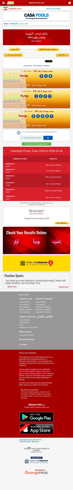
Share (25, 61)
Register (47, 66)
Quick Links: (24, 295)
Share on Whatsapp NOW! (37, 144)
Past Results (37, 66)
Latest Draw (27, 66)
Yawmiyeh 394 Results (36, 205)
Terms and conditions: (28, 353)
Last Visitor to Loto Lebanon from (30, 440)
